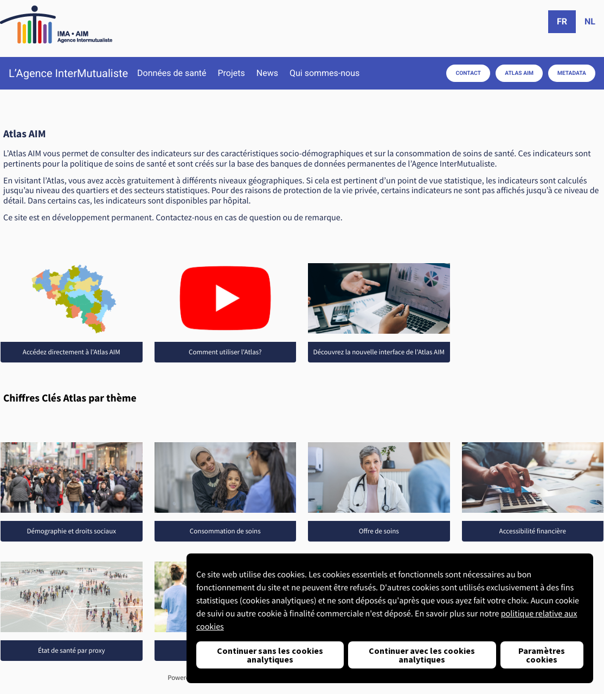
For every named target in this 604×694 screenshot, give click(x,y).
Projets (231, 73)
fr (562, 21)
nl (589, 21)
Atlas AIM (519, 73)
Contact (468, 73)
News (267, 73)
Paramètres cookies (541, 655)
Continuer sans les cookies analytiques (270, 655)
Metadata (571, 73)
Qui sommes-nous (324, 73)
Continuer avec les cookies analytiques (422, 655)
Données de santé (171, 73)
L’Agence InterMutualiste (68, 73)
